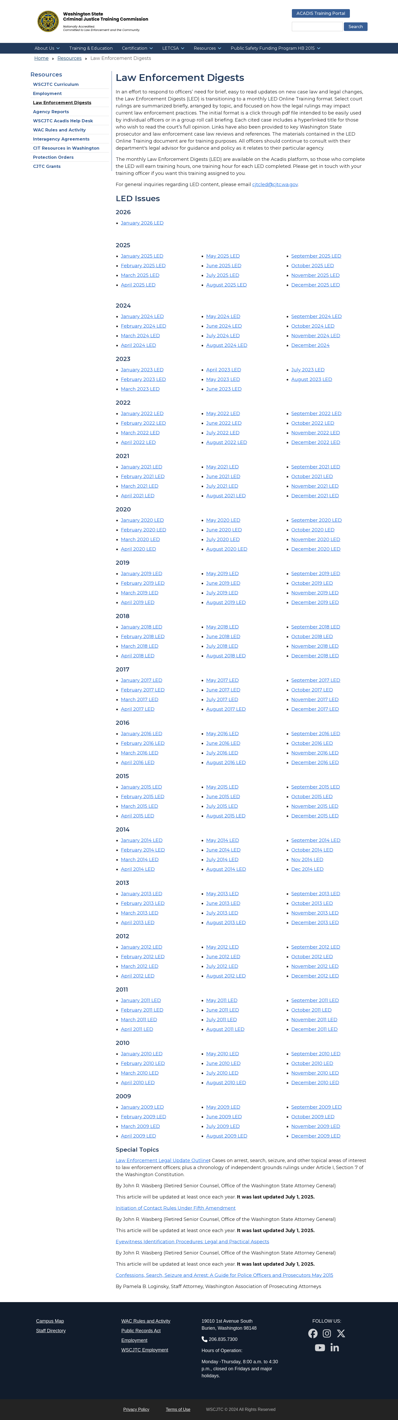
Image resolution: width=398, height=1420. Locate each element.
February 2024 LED (143, 326)
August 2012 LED (226, 976)
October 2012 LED (312, 957)
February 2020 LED (143, 530)
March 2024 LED (140, 336)
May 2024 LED (223, 316)
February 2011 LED (142, 1010)
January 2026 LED (142, 223)
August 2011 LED (225, 1029)
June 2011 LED (222, 1010)
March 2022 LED (140, 433)
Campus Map (50, 1321)
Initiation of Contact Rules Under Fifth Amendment (176, 1208)
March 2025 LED (140, 275)
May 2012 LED (222, 947)
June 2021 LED (223, 476)
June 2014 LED (223, 850)
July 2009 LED (223, 1126)
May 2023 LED (223, 379)
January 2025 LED (142, 256)
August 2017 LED (226, 709)
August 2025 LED (226, 285)
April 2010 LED (138, 1083)
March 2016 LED (139, 753)
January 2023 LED (142, 370)
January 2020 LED (142, 520)
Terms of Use (178, 1409)
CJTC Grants (47, 166)
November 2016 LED (315, 753)
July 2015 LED (222, 806)
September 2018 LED (315, 627)
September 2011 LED (315, 1000)
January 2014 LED (142, 840)
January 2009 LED (142, 1107)
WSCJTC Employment (144, 1350)
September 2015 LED (315, 787)
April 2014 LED (138, 869)
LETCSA (170, 48)
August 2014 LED (226, 869)
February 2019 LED (143, 583)
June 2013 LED (223, 903)
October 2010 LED (312, 1063)
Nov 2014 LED (307, 860)
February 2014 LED (143, 850)
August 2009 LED (226, 1136)
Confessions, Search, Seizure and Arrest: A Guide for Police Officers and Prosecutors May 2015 (224, 1275)
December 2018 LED (315, 656)
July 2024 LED (223, 336)
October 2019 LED (312, 583)
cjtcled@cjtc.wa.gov (275, 184)
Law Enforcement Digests (62, 102)
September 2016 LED (315, 734)
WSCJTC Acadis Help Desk (63, 120)
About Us (44, 48)
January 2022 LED (142, 413)
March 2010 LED (140, 1073)
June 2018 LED (223, 636)
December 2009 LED (316, 1136)
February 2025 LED (143, 266)
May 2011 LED (221, 1000)
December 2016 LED (315, 762)
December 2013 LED (315, 922)
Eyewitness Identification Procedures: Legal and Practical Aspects (192, 1242)
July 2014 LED (222, 860)
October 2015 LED (312, 797)
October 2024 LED (313, 326)
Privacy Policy (136, 1409)
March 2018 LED (139, 646)
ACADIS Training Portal (321, 13)
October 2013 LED (312, 903)
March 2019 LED (139, 593)
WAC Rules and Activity (59, 130)
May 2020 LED (223, 520)
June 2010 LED (223, 1063)
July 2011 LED (221, 1020)
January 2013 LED (141, 894)
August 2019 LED (226, 602)
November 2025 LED (315, 275)
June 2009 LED (224, 1117)
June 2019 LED (223, 583)
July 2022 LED (223, 433)
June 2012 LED (223, 957)
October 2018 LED (312, 636)
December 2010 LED (315, 1083)
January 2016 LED (141, 734)
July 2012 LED (222, 966)
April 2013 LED (138, 922)
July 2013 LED (222, 913)
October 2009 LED (313, 1117)
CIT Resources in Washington (67, 148)
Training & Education (91, 48)
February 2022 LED (143, 423)
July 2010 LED (222, 1073)
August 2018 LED (226, 656)
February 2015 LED (142, 797)
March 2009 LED (140, 1126)
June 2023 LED (224, 389)
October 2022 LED (312, 423)
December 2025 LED (315, 285)
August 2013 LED (226, 922)
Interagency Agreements (61, 139)
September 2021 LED (315, 467)
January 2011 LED (141, 1000)
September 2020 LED (316, 520)
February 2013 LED (143, 903)
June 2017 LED (223, 690)
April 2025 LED (138, 285)
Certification (134, 48)
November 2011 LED (314, 1020)
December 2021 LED (315, 496)
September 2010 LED (316, 1054)
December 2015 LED (315, 816)
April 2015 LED (137, 816)
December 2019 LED (315, 602)
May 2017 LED (222, 680)
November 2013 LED (315, 913)
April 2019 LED (138, 602)
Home (41, 58)
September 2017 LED (315, 680)
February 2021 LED (143, 476)
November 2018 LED (315, 646)
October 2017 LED (312, 690)
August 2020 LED (226, 549)
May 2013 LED (222, 894)
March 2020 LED (140, 539)
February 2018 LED (143, 636)
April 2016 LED (138, 762)
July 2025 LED (222, 275)
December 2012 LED (315, 976)
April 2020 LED (138, 549)
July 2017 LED (222, 699)
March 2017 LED (139, 699)
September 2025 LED (316, 256)
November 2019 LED (315, 593)
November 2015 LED (314, 806)
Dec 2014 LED (307, 869)
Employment (47, 93)
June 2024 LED (224, 326)
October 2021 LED (312, 476)
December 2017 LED (315, 709)
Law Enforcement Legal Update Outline (162, 1160)
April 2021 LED (138, 496)
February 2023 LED (143, 379)
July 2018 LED (222, 646)
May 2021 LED (222, 467)
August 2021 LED (226, 496)
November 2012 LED (315, 966)
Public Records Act (141, 1330)
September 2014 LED (316, 840)
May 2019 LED (222, 573)
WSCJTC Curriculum (56, 84)
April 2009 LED (138, 1136)
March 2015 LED (139, 806)
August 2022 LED (226, 442)
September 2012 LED (315, 947)
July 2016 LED (222, 753)
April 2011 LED (137, 1029)
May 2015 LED (222, 787)
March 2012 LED (139, 966)
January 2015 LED (141, 787)
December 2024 (310, 345)
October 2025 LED (312, 266)
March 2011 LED (139, 1020)
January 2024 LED (142, 316)
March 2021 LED (139, 486)
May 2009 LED (223, 1107)
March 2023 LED (140, 389)
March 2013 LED (139, 913)
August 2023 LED (311, 379)
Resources (205, 48)
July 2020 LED (223, 539)
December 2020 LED (316, 549)
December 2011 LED (314, 1029)
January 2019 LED (141, 573)
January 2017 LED (141, 680)
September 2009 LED (316, 1107)
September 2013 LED (315, 894)
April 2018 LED (138, 656)
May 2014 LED (222, 840)
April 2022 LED (138, 442)
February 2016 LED (143, 743)
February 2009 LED (143, 1117)
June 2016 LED (223, 743)
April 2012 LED (138, 976)
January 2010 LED (142, 1054)
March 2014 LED (140, 860)
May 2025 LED (223, 256)
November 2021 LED (315, 486)
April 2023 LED (223, 370)
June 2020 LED (224, 530)
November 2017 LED (315, 699)
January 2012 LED (141, 947)
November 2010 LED (315, 1073)
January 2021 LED (141, 467)
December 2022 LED (315, 442)
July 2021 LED (222, 486)
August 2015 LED (226, 816)
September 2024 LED (316, 316)
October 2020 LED (313, 530)
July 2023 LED (308, 370)
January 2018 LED (141, 627)
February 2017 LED (143, 690)
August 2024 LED (226, 345)
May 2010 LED (222, 1054)
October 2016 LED (312, 743)
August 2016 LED (226, 762)
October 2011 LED (311, 1010)
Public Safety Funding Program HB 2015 (273, 48)
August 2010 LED (226, 1083)
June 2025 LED (223, 266)
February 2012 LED (143, 957)
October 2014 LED (312, 850)
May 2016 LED (222, 734)
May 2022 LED (223, 413)
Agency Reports (51, 111)
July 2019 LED (222, 593)
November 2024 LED (315, 336)
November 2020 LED (315, 539)
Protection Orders (53, 157)
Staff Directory (51, 1330)
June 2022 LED (224, 423)
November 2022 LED (315, 433)
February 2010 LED (143, 1063)
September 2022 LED (316, 413)
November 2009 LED (315, 1126)
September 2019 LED (315, 573)
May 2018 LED (222, 627)
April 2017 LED (138, 709)
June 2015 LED (223, 797)
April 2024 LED (138, 345)
